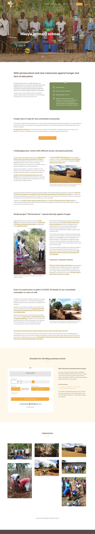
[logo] (11, 4)
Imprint (29, 531)
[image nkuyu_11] (21, 444)
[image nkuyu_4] (48, 443)
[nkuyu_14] (29, 251)
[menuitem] (47, 4)
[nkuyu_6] (65, 174)
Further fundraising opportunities (68, 388)
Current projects (11, 531)
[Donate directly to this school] (47, 138)
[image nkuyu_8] (48, 461)
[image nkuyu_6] (75, 443)
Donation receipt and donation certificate (70, 386)
